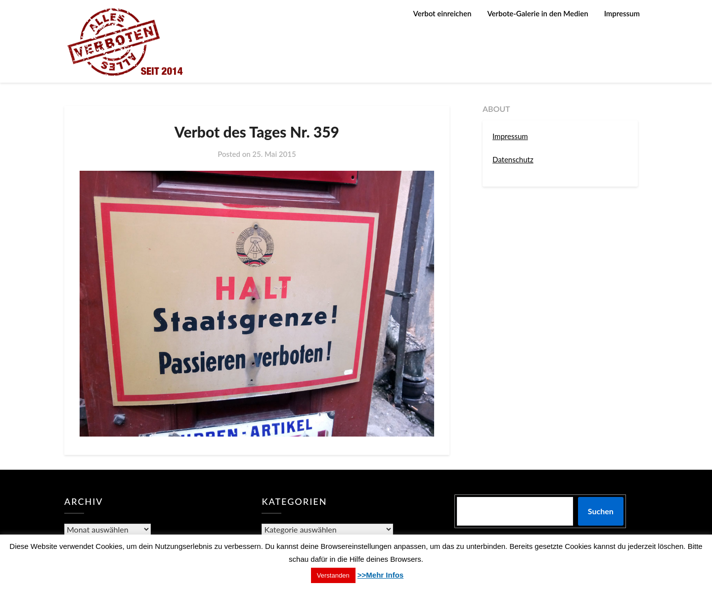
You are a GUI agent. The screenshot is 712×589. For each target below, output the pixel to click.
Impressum (622, 13)
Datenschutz (513, 159)
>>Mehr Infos (380, 575)
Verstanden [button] (333, 575)
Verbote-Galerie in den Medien (537, 13)
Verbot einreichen (442, 13)
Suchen (601, 511)
